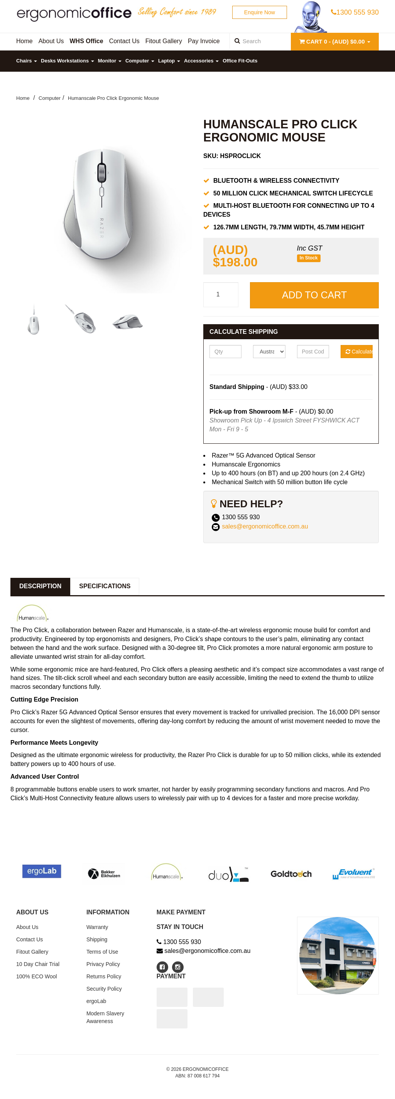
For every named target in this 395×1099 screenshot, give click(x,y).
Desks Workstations (67, 61)
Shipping (97, 939)
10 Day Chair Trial (37, 964)
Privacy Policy (103, 964)
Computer (139, 61)
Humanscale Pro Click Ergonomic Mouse (113, 98)
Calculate (359, 351)
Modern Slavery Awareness (105, 1017)
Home (23, 98)
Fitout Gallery (32, 952)
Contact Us (29, 939)
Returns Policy (103, 976)
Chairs (26, 61)
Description (40, 586)
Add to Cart (314, 294)
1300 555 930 (355, 12)
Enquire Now (259, 12)
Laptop (169, 61)
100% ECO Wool (36, 976)
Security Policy (104, 989)
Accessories (201, 61)
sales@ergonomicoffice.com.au (265, 526)
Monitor (110, 61)
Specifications (104, 586)
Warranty (97, 927)
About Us (27, 927)
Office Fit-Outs (240, 61)
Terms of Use (102, 952)
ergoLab (96, 1001)
